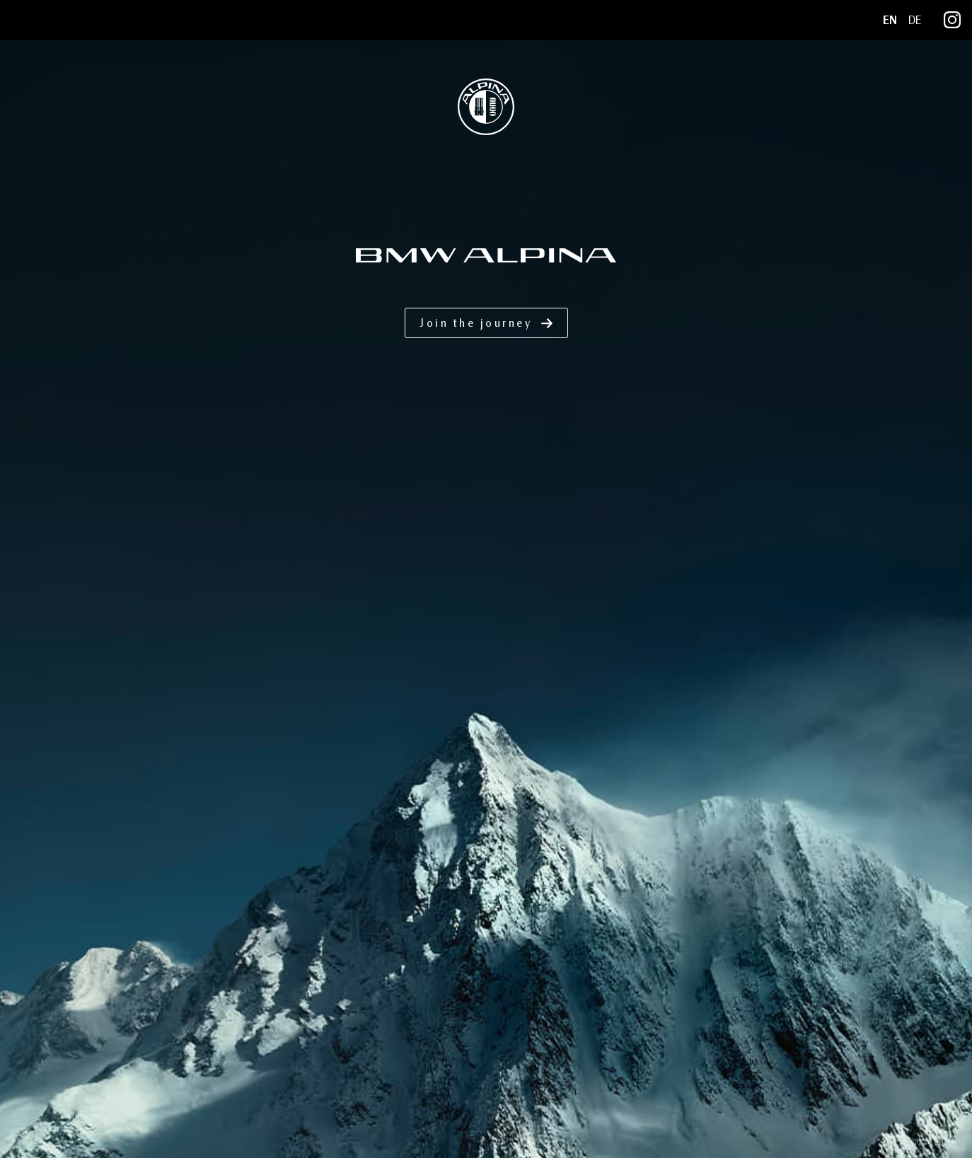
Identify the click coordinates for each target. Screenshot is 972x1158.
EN (890, 20)
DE (914, 20)
